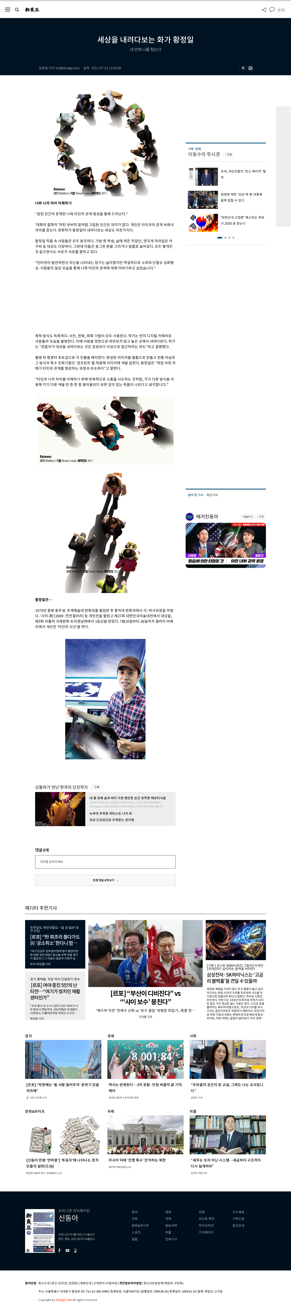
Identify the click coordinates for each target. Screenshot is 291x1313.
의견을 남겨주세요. (52, 862)
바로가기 (247, 517)
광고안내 (238, 1226)
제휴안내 (85, 1283)
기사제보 (238, 1212)
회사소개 (44, 1283)
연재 (202, 1212)
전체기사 (171, 1239)
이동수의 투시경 (204, 154)
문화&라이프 (140, 1226)
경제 (168, 1212)
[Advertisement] (95, 301)
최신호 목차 (207, 1219)
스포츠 (136, 1232)
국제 (168, 1219)
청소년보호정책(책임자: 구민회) (163, 1283)
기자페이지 (206, 1232)
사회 (135, 1219)
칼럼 (135, 1239)
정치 (135, 1212)
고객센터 (98, 1283)
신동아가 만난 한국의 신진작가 (61, 787)
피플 (168, 1232)
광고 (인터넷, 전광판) (64, 1283)
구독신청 (238, 1219)
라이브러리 (206, 1226)
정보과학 (171, 1226)
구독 (97, 787)
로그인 (281, 10)
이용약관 (111, 1283)
